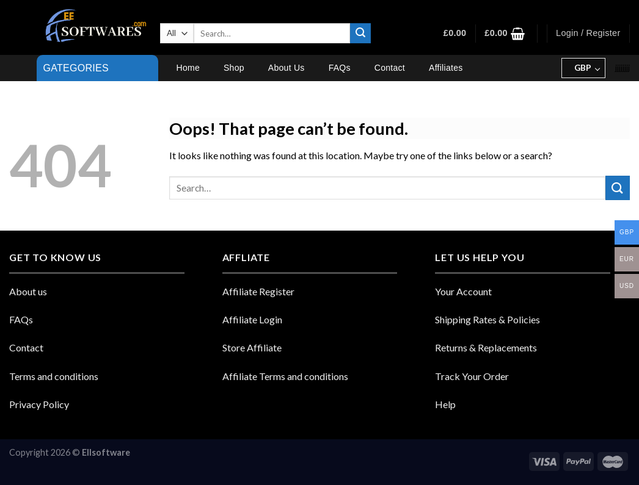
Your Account (463, 291)
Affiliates (445, 68)
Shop (234, 68)
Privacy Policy (39, 404)
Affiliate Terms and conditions (285, 376)
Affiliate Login (252, 319)
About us (28, 291)
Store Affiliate (252, 347)
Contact (389, 68)
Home (188, 68)
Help (445, 404)
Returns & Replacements (486, 347)
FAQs (340, 68)
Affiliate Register (258, 291)
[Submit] (360, 33)
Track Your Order (472, 376)
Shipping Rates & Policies (487, 319)
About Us (286, 68)
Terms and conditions (53, 376)
